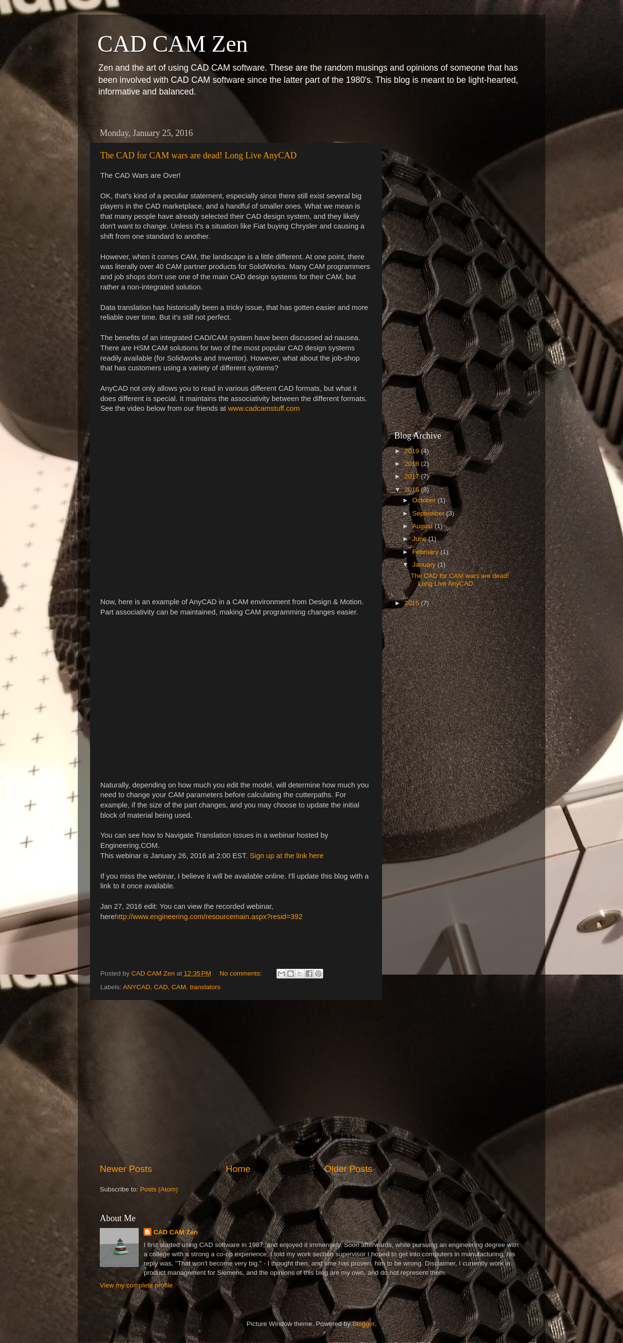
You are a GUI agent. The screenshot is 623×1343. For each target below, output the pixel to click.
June (420, 538)
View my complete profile (136, 1285)
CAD (161, 987)
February (426, 552)
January (425, 564)
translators (205, 987)
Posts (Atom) (159, 1189)
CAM (178, 987)
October (425, 500)
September (429, 513)
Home (238, 1169)
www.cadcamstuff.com (263, 408)
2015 (412, 603)
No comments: (242, 973)
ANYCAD (136, 987)
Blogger (363, 1323)
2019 (412, 451)
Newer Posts (126, 1169)
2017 (412, 476)
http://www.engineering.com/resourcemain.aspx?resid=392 (209, 917)
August (423, 526)
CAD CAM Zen (172, 44)
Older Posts (348, 1169)
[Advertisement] (236, 1081)
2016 (412, 489)
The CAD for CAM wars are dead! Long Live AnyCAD (198, 155)
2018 (412, 463)
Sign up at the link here (287, 856)
